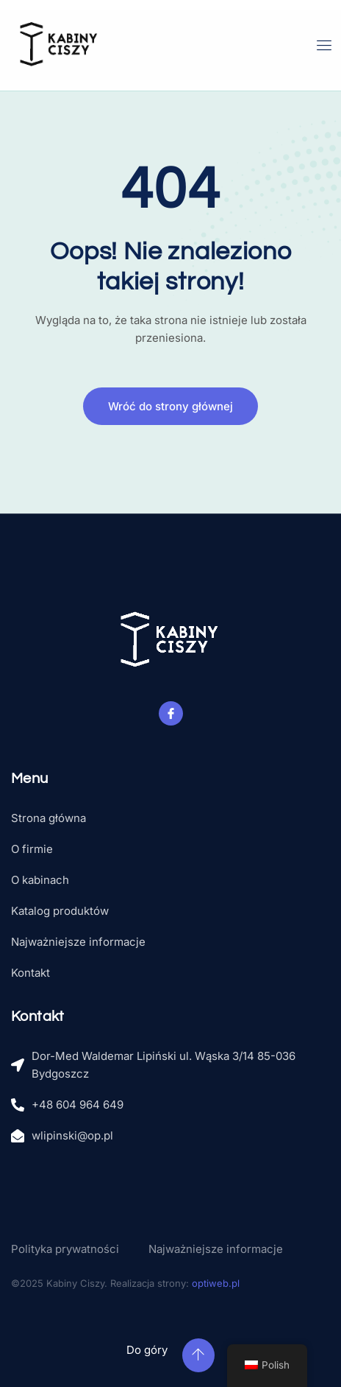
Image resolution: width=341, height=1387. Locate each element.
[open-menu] (324, 45)
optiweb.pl (216, 1283)
